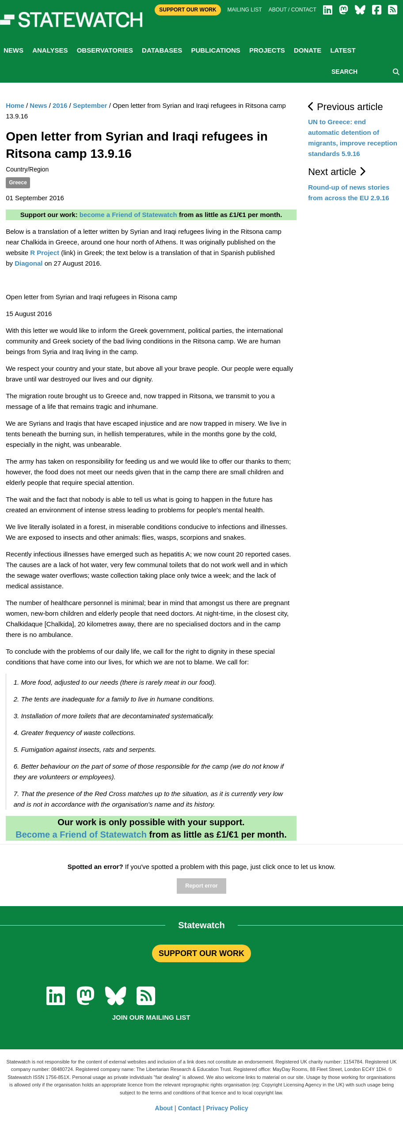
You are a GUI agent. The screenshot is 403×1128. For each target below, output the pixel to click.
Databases (162, 50)
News (13, 50)
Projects (267, 50)
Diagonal (28, 263)
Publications (215, 50)
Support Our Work (187, 10)
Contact (189, 1108)
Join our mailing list (151, 1017)
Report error (201, 886)
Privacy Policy (227, 1108)
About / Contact (292, 10)
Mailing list (245, 10)
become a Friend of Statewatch (128, 214)
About (164, 1108)
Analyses (50, 50)
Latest (342, 50)
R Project (44, 252)
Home (15, 105)
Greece (18, 182)
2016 (60, 105)
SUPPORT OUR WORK (201, 953)
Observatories (105, 50)
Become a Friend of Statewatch (81, 834)
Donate (307, 50)
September (90, 105)
